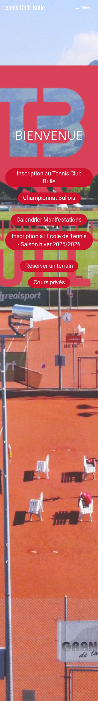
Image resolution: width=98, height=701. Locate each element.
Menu (83, 7)
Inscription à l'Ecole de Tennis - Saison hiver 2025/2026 (49, 240)
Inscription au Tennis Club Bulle (49, 177)
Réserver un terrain (49, 266)
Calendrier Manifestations (49, 219)
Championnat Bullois (49, 198)
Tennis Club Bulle (24, 7)
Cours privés (49, 282)
